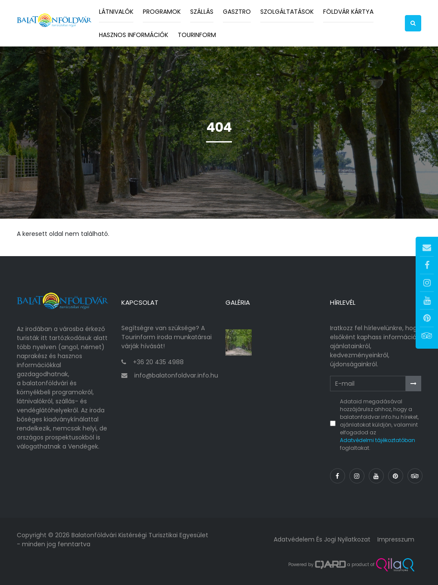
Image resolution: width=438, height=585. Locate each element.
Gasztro (237, 11)
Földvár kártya (348, 11)
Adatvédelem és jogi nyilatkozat (322, 539)
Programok (162, 11)
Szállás (201, 11)
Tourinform (197, 35)
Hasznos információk (133, 35)
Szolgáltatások (287, 11)
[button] (413, 23)
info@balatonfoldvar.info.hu (176, 375)
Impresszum (395, 539)
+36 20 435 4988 (158, 362)
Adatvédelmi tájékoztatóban (377, 440)
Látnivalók (116, 11)
